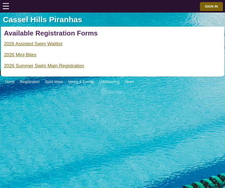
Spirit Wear (54, 82)
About (129, 82)
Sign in (211, 6)
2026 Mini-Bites (20, 54)
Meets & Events (81, 82)
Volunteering (109, 82)
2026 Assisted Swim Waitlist (33, 43)
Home (10, 82)
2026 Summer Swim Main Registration (44, 65)
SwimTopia (112, 92)
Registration (30, 82)
